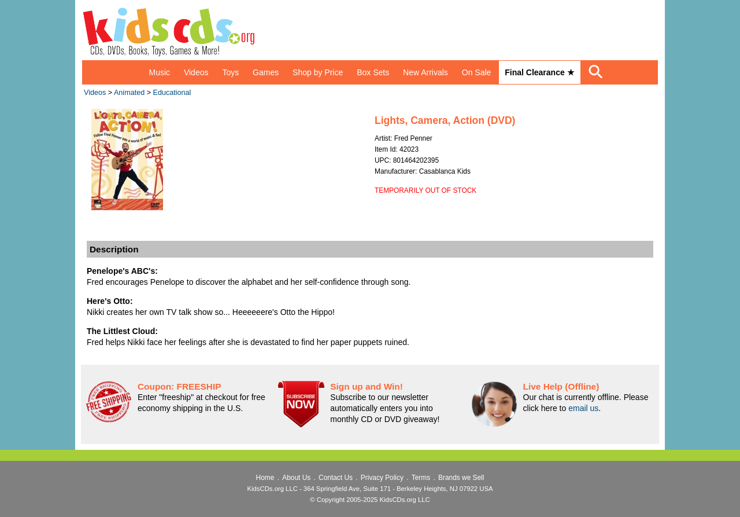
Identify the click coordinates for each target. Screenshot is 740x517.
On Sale (476, 72)
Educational (172, 93)
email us (583, 408)
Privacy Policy (382, 478)
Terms (421, 478)
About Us (296, 478)
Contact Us (336, 478)
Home (265, 478)
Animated (129, 93)
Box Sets (373, 72)
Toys (230, 72)
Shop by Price (318, 72)
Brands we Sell (461, 478)
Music (159, 72)
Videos (196, 72)
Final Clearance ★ (539, 72)
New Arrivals (425, 72)
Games (266, 72)
